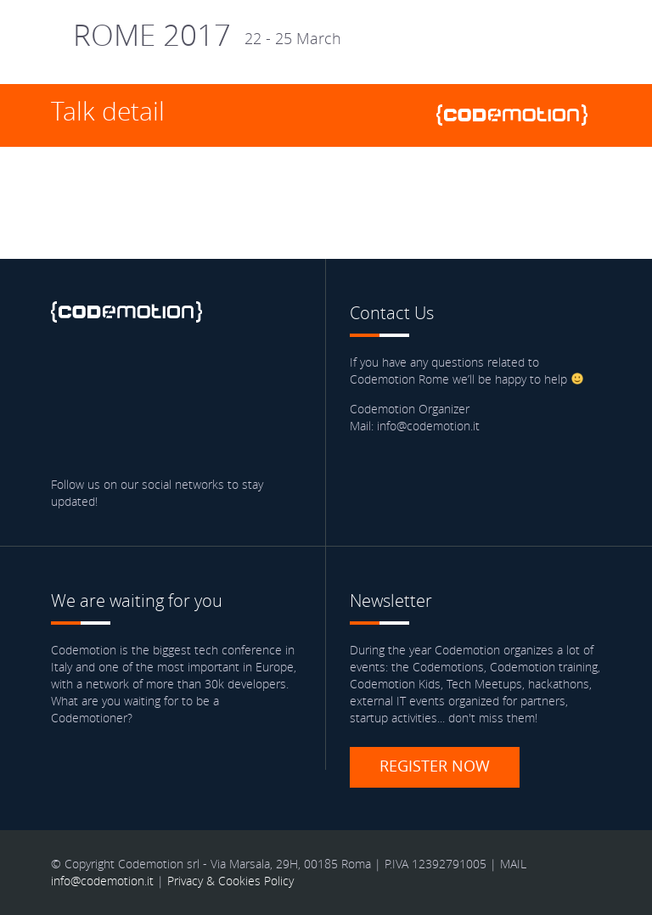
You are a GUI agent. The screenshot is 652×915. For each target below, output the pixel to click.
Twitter (116, 370)
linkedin (166, 370)
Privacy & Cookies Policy (230, 881)
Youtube (263, 370)
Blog (68, 418)
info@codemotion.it (102, 881)
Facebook (68, 370)
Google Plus (214, 370)
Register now (434, 765)
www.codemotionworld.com (518, 115)
